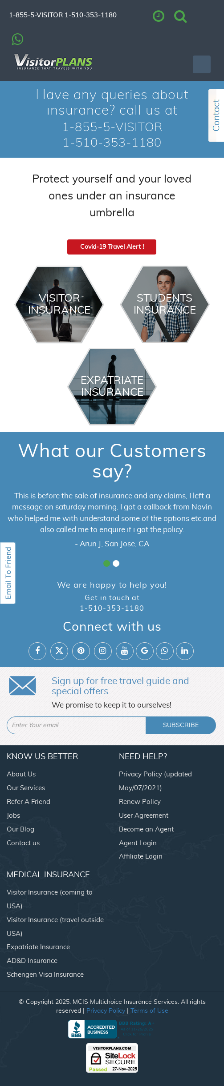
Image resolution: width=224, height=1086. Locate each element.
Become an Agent (146, 829)
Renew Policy (140, 802)
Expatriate (112, 386)
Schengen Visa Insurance (45, 974)
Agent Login (138, 843)
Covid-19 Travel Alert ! (112, 247)
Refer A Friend (28, 802)
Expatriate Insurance (38, 947)
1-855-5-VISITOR (36, 15)
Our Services (26, 788)
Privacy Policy (105, 1011)
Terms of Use (149, 1011)
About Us (21, 774)
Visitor (59, 304)
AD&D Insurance (32, 961)
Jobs (13, 815)
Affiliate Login (141, 856)
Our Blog (20, 829)
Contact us (23, 843)
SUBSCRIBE (181, 725)
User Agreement (143, 815)
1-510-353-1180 (91, 15)
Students (165, 304)
